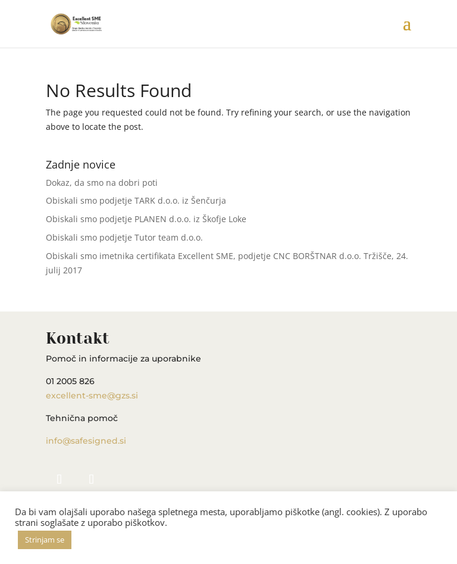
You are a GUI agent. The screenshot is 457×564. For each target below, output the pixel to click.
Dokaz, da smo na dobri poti (102, 182)
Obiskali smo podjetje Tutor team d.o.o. (124, 237)
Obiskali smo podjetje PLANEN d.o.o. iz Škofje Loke (146, 219)
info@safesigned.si (86, 440)
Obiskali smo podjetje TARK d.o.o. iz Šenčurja (136, 200)
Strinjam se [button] (44, 539)
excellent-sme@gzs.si (92, 395)
